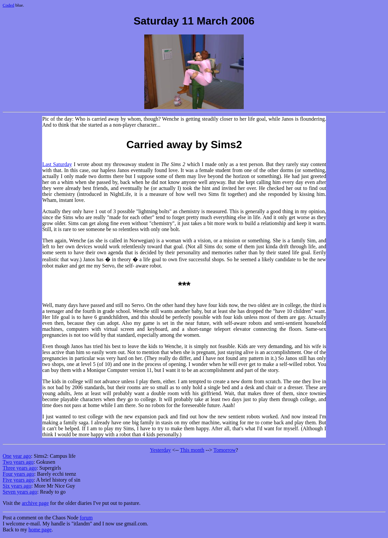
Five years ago (18, 480)
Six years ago (17, 486)
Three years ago (19, 468)
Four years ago (18, 474)
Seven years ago (20, 492)
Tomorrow (224, 450)
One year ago (17, 456)
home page (40, 529)
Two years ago (18, 462)
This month (192, 450)
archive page (35, 503)
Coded (8, 5)
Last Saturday (57, 164)
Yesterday (160, 450)
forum (86, 517)
